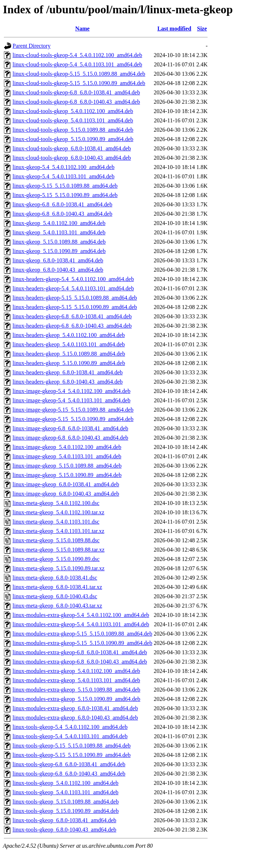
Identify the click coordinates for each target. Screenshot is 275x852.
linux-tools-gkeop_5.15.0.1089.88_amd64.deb (66, 802)
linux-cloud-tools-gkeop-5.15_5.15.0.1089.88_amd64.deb (79, 74)
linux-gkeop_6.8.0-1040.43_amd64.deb (58, 270)
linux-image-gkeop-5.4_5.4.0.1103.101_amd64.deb (71, 400)
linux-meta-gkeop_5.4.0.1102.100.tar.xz (58, 512)
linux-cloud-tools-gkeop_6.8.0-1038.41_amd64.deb (72, 148)
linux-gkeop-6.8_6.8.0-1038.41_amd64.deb (62, 204)
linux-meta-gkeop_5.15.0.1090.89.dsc (56, 559)
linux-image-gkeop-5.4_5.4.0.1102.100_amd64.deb (71, 391)
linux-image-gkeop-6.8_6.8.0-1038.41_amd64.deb (70, 428)
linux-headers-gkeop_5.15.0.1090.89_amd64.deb (69, 363)
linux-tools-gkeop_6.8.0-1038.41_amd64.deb (64, 820)
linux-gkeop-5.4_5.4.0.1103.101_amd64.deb (64, 176)
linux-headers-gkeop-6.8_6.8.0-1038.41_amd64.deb (72, 316)
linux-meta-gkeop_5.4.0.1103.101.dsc (56, 522)
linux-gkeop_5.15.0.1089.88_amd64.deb (59, 242)
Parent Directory (31, 46)
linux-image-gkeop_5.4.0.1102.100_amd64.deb (67, 447)
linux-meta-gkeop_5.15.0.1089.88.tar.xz (59, 550)
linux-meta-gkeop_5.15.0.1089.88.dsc (56, 540)
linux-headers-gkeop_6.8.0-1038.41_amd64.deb (67, 372)
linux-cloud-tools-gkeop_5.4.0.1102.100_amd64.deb (73, 111)
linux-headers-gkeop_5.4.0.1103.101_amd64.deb (69, 344)
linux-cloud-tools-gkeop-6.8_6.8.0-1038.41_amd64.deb (76, 92)
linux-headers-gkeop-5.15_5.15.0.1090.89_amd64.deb (75, 307)
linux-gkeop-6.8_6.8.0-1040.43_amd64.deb (62, 214)
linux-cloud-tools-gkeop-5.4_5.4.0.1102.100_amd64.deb (77, 55)
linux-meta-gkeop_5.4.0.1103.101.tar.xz (58, 531)
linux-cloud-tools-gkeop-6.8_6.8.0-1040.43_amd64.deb (76, 102)
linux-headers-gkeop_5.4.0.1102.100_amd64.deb (69, 335)
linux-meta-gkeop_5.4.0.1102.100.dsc (56, 503)
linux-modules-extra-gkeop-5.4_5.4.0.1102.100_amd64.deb (81, 615)
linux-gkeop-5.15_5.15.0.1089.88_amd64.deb (65, 186)
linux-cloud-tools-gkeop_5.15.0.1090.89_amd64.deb (73, 139)
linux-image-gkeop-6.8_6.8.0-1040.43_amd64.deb (70, 438)
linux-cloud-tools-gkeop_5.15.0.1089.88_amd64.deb (73, 130)
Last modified (174, 28)
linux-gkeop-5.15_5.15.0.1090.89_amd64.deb (65, 195)
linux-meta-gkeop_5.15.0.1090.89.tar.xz (59, 568)
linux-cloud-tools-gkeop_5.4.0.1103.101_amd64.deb (73, 120)
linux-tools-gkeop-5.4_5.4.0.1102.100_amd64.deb (70, 727)
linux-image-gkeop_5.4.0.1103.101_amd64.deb (67, 456)
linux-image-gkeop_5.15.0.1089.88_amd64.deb (67, 466)
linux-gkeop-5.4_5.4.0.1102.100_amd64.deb (64, 167)
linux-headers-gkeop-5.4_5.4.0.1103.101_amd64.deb (73, 288)
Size (202, 28)
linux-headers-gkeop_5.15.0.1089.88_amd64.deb (69, 354)
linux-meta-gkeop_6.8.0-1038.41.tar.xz (57, 587)
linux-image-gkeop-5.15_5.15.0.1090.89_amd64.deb (73, 419)
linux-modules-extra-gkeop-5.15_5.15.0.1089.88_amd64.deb (82, 634)
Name (82, 28)
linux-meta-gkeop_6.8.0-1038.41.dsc (55, 578)
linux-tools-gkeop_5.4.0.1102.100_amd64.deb (66, 783)
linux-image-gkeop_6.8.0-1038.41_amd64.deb (66, 484)
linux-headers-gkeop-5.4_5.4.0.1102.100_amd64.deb (73, 279)
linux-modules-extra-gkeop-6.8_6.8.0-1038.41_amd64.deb (80, 652)
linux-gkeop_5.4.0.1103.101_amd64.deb (59, 232)
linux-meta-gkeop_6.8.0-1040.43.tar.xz (57, 606)
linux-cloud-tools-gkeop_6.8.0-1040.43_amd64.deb (72, 158)
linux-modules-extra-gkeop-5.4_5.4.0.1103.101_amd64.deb (81, 624)
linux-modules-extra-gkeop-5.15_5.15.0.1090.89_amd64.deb (82, 643)
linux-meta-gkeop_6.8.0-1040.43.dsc (55, 596)
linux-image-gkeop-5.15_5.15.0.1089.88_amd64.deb (73, 410)
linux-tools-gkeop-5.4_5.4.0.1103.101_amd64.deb (70, 736)
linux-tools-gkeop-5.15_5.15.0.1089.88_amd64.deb (72, 746)
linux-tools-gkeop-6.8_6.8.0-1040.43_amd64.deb (69, 774)
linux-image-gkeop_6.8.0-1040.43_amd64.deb (66, 494)
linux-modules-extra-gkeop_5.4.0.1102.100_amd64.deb (76, 671)
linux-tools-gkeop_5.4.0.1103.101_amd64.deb (66, 792)
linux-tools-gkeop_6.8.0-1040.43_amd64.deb (64, 830)
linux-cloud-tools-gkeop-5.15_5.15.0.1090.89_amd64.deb (79, 83)
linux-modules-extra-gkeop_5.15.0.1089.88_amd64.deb (76, 690)
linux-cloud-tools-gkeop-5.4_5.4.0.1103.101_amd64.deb (77, 64)
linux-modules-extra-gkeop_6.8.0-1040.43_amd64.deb (75, 718)
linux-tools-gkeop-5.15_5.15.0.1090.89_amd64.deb (72, 755)
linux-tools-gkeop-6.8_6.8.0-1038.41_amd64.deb (69, 764)
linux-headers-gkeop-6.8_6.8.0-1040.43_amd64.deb (72, 326)
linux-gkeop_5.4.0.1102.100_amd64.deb (59, 223)
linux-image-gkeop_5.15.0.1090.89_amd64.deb (67, 475)
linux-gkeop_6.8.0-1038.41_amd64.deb (58, 260)
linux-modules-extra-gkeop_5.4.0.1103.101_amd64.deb (76, 680)
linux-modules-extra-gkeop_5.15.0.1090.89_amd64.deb (76, 699)
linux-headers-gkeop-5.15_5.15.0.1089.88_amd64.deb (75, 298)
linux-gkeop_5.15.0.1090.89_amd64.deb (59, 251)
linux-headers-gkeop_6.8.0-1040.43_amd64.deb (67, 382)
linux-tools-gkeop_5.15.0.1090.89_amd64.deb (66, 811)
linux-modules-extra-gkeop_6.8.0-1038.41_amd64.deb (75, 708)
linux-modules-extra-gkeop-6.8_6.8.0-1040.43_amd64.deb (80, 662)
